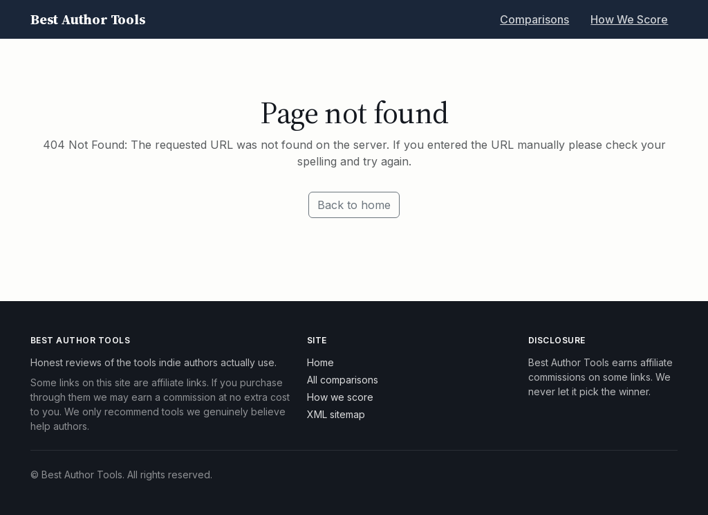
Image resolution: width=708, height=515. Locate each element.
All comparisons (342, 380)
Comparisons (534, 19)
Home (320, 362)
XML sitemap (336, 414)
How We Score (629, 19)
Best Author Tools (88, 19)
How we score (340, 397)
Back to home (354, 205)
